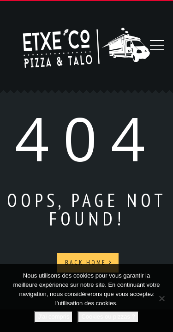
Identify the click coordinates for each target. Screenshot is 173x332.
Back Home (89, 261)
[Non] (161, 298)
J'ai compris (53, 316)
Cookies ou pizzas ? (108, 316)
